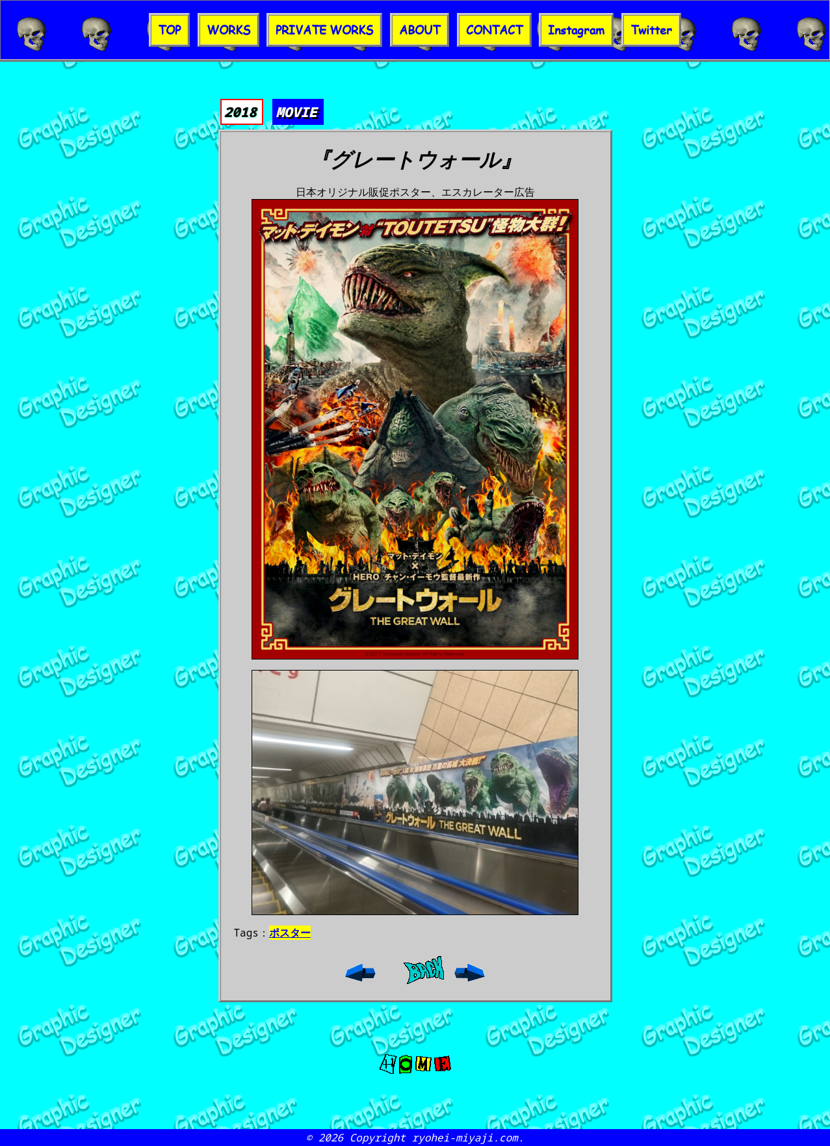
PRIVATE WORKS (324, 30)
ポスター (290, 933)
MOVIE (296, 112)
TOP (169, 30)
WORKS (228, 30)
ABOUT (419, 30)
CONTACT (494, 30)
